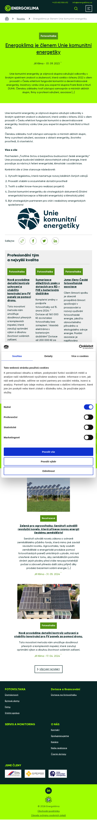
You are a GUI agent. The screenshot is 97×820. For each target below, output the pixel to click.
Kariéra (54, 742)
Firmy (7, 707)
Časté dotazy (58, 754)
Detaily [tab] (48, 356)
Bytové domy (12, 701)
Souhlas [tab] (17, 356)
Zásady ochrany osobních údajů (48, 815)
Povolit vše (48, 451)
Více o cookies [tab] (80, 356)
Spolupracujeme (60, 736)
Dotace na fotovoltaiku (64, 695)
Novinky (21, 18)
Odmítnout (48, 471)
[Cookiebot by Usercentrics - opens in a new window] (79, 347)
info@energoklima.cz (82, 2)
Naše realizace (59, 748)
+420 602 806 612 (60, 2)
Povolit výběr (48, 461)
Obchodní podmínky (49, 811)
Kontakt (55, 730)
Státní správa (12, 713)
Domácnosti (11, 695)
